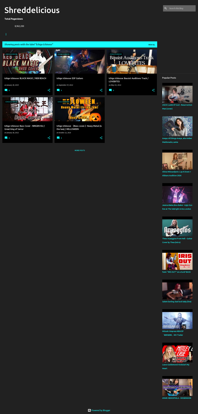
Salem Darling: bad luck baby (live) (176, 302)
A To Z (55, 34)
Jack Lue (42, 34)
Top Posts (97, 34)
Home (6, 34)
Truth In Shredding (24, 34)
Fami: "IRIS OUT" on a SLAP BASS (176, 272)
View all (151, 45)
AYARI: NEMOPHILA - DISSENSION (176, 398)
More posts (80, 150)
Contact (67, 34)
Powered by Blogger (99, 410)
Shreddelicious (32, 9)
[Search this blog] (182, 8)
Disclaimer (82, 34)
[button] (48, 90)
